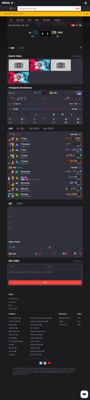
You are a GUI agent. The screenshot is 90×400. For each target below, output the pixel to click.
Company (12, 335)
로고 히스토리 (13, 342)
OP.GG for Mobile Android (39, 351)
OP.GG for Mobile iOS (38, 354)
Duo (10, 378)
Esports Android (36, 384)
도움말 (61, 354)
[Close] (86, 13)
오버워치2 (12, 361)
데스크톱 (11, 371)
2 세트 (21, 47)
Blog (10, 338)
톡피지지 (11, 381)
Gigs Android (35, 371)
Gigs (10, 388)
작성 (45, 282)
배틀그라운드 (13, 364)
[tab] (12, 128)
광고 (79, 354)
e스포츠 (11, 384)
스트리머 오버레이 (14, 374)
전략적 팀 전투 (13, 354)
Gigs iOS (33, 374)
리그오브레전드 (14, 351)
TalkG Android (35, 378)
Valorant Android (36, 364)
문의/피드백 (63, 358)
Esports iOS (34, 388)
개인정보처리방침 (64, 351)
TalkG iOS (33, 381)
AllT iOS (33, 361)
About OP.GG (13, 332)
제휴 (79, 351)
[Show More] (13, 2)
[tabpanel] (45, 165)
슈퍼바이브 (12, 368)
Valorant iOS (35, 368)
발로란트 (11, 358)
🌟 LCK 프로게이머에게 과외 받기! (13, 14)
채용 (79, 358)
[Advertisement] (45, 305)
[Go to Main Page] (6, 3)
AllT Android (34, 358)
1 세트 (12, 47)
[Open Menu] (85, 2)
